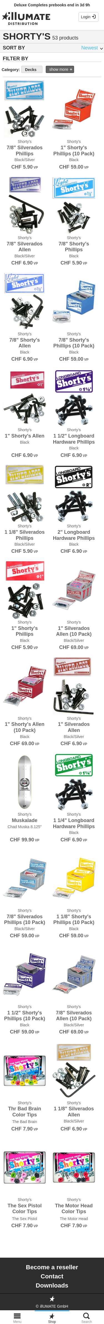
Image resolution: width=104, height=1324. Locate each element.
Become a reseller (52, 1267)
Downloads (52, 1285)
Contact (52, 1276)
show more (58, 69)
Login (88, 17)
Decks (30, 69)
